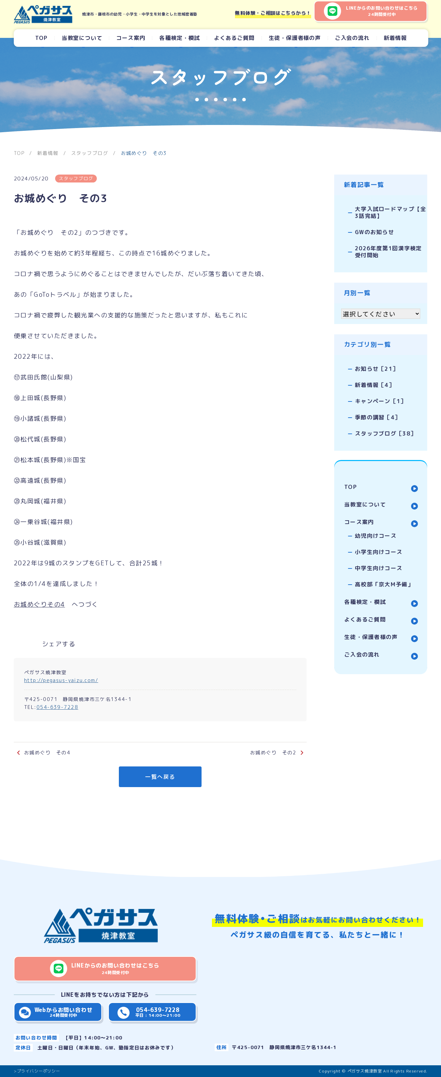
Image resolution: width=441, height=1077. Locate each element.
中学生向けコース (379, 557)
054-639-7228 (57, 707)
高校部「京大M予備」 (385, 573)
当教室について (82, 38)
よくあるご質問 (234, 38)
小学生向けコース (379, 542)
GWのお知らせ (368, 230)
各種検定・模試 (179, 38)
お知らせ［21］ (370, 365)
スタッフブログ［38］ (380, 427)
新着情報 (395, 38)
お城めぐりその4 (39, 604)
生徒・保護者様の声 (295, 38)
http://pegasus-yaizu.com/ (61, 680)
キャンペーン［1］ (375, 396)
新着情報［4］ (368, 380)
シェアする (58, 644)
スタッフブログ (76, 179)
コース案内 (130, 38)
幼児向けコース (376, 526)
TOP (41, 38)
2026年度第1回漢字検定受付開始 (386, 249)
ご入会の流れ (352, 38)
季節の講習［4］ (372, 411)
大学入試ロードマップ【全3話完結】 (387, 212)
